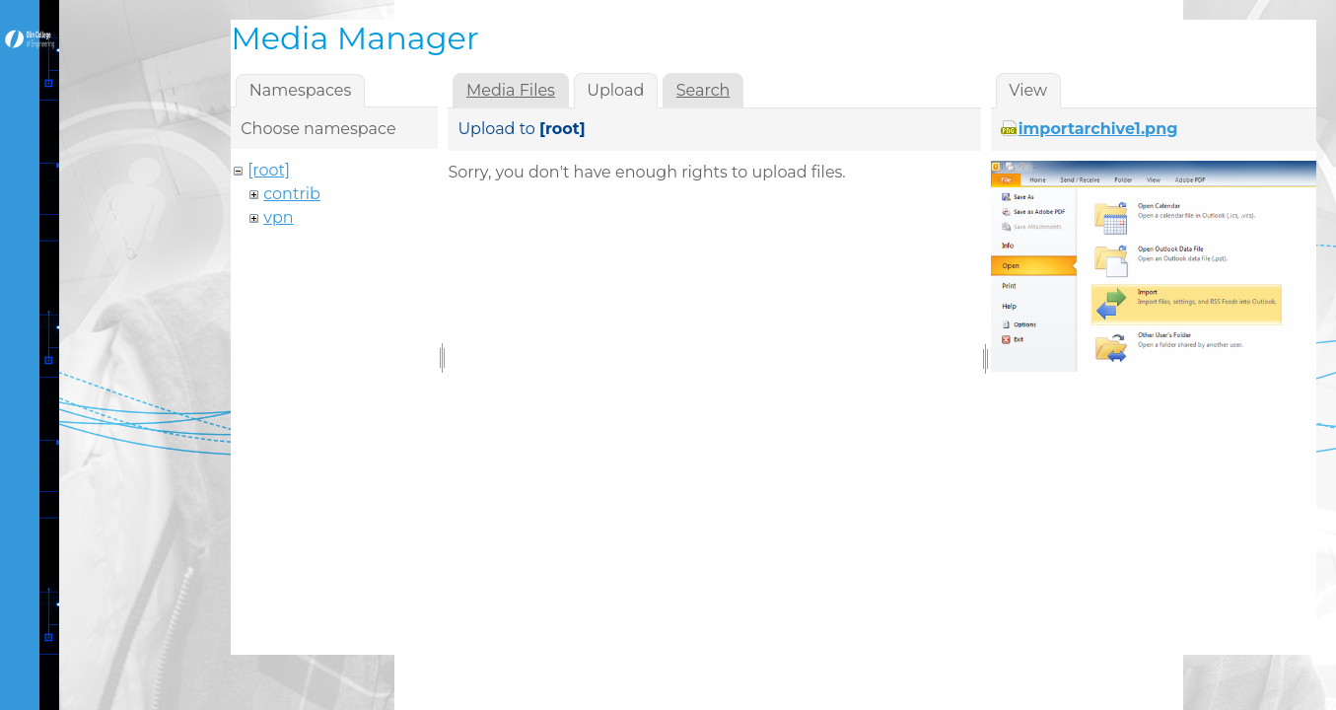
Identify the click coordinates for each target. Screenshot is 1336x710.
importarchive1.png (1098, 128)
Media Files (510, 90)
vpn (278, 217)
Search (703, 90)
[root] (268, 170)
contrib (291, 193)
